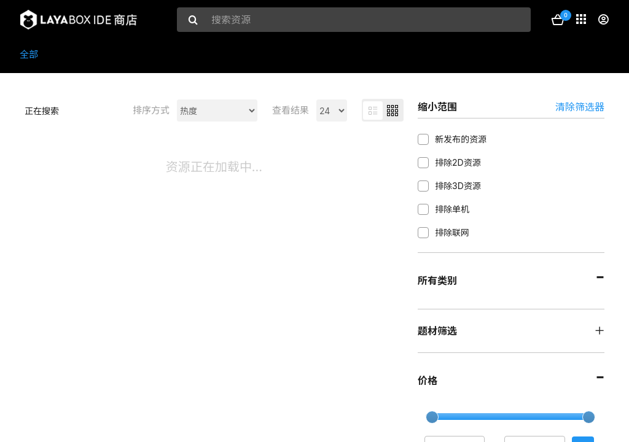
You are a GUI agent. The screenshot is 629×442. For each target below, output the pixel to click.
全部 (29, 54)
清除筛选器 (579, 107)
